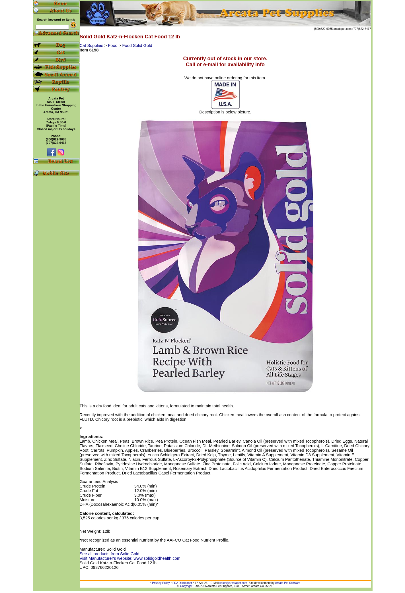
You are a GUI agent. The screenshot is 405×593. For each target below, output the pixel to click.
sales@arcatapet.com (233, 582)
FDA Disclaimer (182, 582)
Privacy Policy (161, 582)
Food (113, 45)
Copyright (186, 586)
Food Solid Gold (137, 45)
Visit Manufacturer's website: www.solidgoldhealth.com (130, 558)
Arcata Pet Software (287, 582)
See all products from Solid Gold (109, 553)
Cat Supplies (92, 45)
